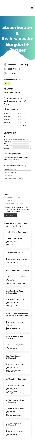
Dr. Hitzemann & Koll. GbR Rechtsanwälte (15, 401)
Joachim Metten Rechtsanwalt (17, 232)
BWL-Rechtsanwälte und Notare (17, 270)
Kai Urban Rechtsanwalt (14, 253)
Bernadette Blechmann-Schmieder (14, 337)
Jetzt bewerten (10, 215)
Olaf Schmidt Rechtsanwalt (16, 379)
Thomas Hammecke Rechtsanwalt (13, 424)
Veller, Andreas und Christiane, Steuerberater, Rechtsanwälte (17, 315)
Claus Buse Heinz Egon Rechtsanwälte (14, 292)
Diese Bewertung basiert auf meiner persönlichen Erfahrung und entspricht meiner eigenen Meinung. (18, 209)
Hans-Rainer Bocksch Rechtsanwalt (13, 357)
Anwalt (7, 83)
